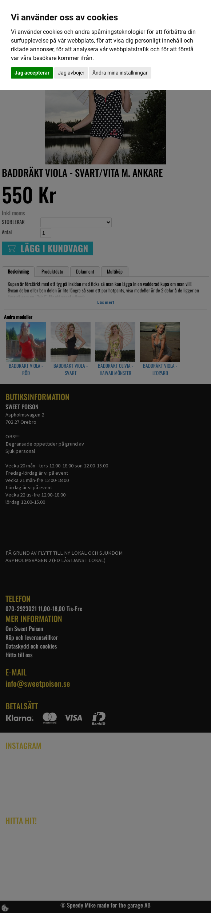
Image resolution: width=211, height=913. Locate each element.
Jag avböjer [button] (71, 73)
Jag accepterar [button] (32, 73)
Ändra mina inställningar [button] (120, 73)
